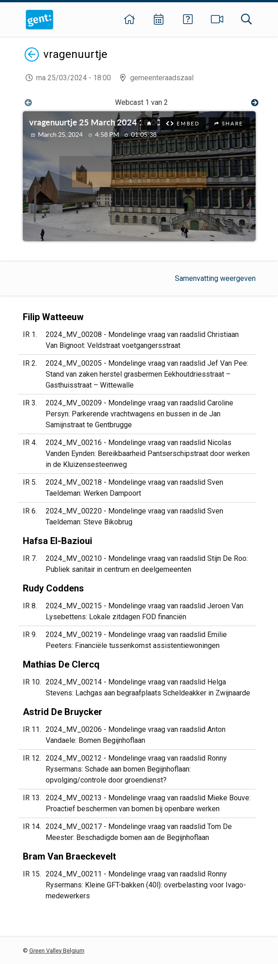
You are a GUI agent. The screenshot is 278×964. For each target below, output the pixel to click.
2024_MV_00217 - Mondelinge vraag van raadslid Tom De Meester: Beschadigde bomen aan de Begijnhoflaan (139, 832)
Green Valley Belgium (56, 950)
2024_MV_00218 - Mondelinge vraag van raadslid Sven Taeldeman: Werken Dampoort (134, 488)
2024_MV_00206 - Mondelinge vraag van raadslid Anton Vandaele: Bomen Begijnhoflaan (136, 735)
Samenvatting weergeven (215, 278)
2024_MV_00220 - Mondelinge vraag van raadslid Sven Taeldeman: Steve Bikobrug (134, 516)
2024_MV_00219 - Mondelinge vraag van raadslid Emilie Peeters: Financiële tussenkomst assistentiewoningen (136, 640)
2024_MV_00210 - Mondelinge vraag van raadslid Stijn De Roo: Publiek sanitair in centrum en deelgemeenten (147, 564)
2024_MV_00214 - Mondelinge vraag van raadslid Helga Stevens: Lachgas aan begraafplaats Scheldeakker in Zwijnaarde (148, 687)
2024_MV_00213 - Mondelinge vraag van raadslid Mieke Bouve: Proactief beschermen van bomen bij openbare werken (148, 803)
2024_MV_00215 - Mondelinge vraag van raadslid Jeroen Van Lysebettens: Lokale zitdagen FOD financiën (144, 611)
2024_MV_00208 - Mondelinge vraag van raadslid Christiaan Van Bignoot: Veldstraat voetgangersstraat (142, 340)
